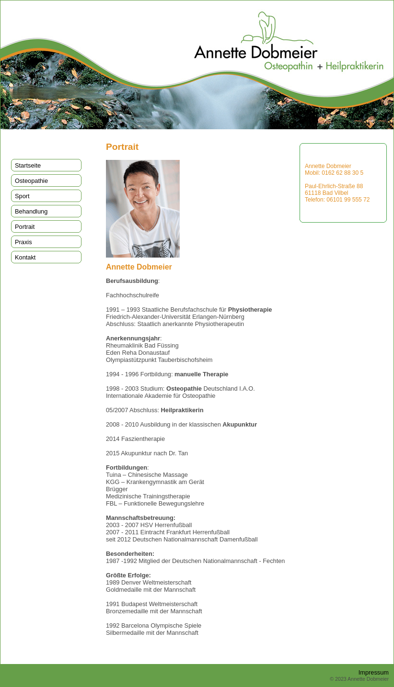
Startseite (28, 165)
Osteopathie (31, 180)
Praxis (23, 242)
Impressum (374, 672)
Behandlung (31, 211)
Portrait (25, 226)
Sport (22, 196)
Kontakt (25, 257)
